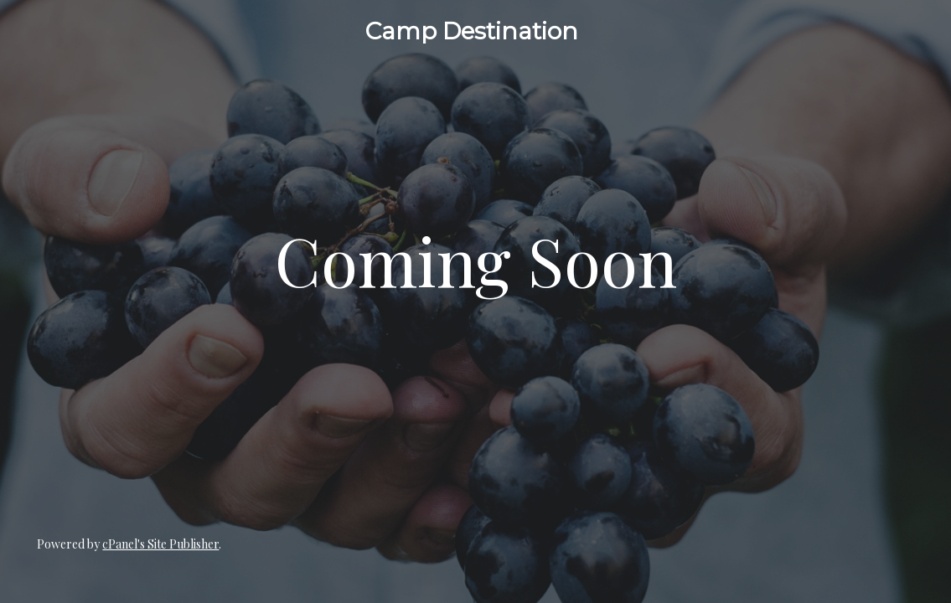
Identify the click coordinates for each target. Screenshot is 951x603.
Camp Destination (471, 31)
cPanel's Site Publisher (160, 544)
